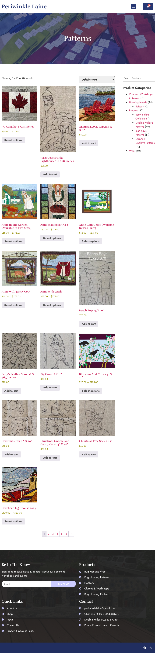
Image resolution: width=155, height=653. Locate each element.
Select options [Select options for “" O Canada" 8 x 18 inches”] (13, 140)
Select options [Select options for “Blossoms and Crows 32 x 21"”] (91, 391)
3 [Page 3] (53, 534)
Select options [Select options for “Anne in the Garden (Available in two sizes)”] (13, 241)
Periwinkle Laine (24, 6)
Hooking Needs (138, 102)
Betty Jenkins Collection (142, 117)
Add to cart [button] (50, 174)
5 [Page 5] (62, 534)
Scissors (139, 106)
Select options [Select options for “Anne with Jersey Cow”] (13, 305)
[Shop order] (97, 79)
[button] (133, 6)
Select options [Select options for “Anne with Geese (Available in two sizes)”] (91, 241)
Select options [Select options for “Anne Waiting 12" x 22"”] (52, 238)
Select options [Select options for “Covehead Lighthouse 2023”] (13, 521)
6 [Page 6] (66, 534)
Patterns (133, 110)
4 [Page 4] (57, 534)
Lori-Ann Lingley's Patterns (145, 141)
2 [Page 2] (48, 534)
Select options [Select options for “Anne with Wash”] (52, 305)
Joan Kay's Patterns (141, 133)
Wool (132, 151)
